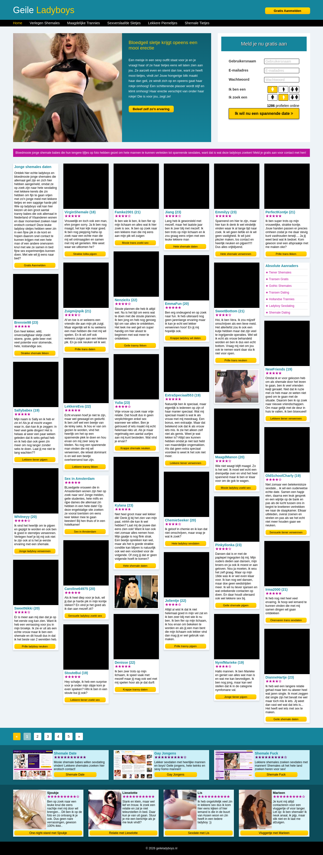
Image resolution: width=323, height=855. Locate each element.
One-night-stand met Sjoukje (48, 833)
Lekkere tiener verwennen (185, 463)
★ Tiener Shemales (278, 272)
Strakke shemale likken (35, 353)
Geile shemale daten (285, 719)
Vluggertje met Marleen (274, 833)
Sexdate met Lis (198, 833)
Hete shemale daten (135, 565)
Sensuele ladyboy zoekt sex (85, 615)
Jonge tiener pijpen (235, 696)
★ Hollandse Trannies (280, 299)
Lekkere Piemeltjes (162, 23)
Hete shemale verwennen (235, 253)
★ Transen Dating (277, 292)
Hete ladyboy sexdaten (185, 543)
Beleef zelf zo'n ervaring (151, 109)
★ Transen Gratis (277, 279)
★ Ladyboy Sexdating (280, 306)
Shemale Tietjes (197, 23)
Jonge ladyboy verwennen (35, 551)
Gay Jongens (175, 774)
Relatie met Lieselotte (123, 833)
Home (17, 23)
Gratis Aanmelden (287, 11)
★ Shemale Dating (278, 312)
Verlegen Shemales (45, 23)
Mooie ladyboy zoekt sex (235, 487)
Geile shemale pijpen (235, 605)
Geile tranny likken (135, 345)
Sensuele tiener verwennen (286, 532)
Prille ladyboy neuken (35, 646)
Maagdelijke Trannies (83, 23)
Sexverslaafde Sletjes (124, 23)
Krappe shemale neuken (135, 448)
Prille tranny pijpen (185, 646)
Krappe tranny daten (135, 689)
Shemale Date (75, 774)
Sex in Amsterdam (85, 531)
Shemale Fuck (276, 774)
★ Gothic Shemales (279, 286)
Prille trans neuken (235, 360)
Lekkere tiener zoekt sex (85, 699)
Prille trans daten (85, 349)
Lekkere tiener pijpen (34, 459)
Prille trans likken (286, 253)
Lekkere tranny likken (85, 466)
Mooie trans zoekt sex (135, 242)
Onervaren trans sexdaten (286, 620)
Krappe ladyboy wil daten (185, 338)
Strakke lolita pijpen (85, 253)
